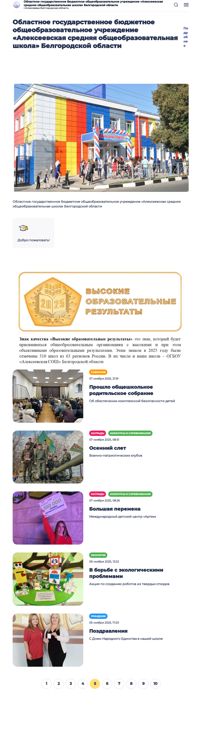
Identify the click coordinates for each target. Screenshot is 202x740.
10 (155, 683)
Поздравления (108, 631)
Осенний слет (107, 448)
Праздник (98, 616)
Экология (98, 555)
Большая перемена (114, 509)
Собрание (98, 372)
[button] (176, 4)
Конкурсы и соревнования (130, 433)
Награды (97, 433)
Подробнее (185, 37)
